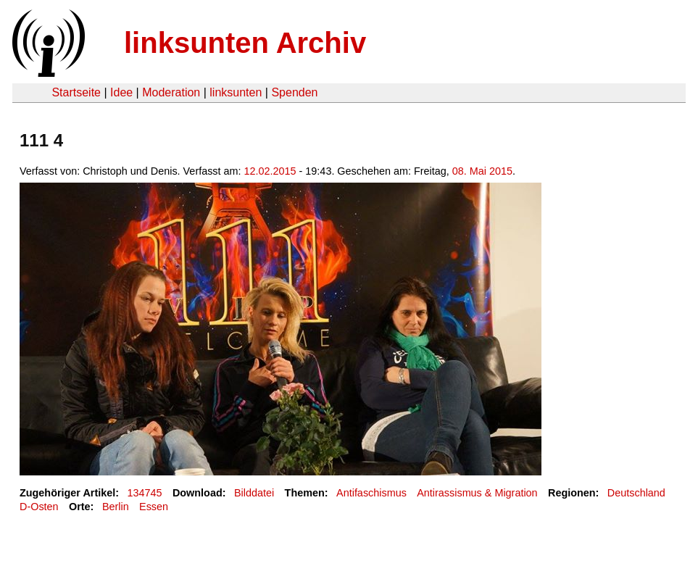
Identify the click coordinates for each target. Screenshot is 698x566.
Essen (153, 506)
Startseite (76, 92)
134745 (145, 493)
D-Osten (39, 506)
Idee (121, 92)
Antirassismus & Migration (477, 493)
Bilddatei (254, 493)
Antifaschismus (371, 493)
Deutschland (636, 493)
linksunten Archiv (245, 43)
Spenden (294, 92)
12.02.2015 (270, 171)
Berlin (115, 506)
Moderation (171, 92)
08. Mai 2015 (482, 171)
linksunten (235, 92)
